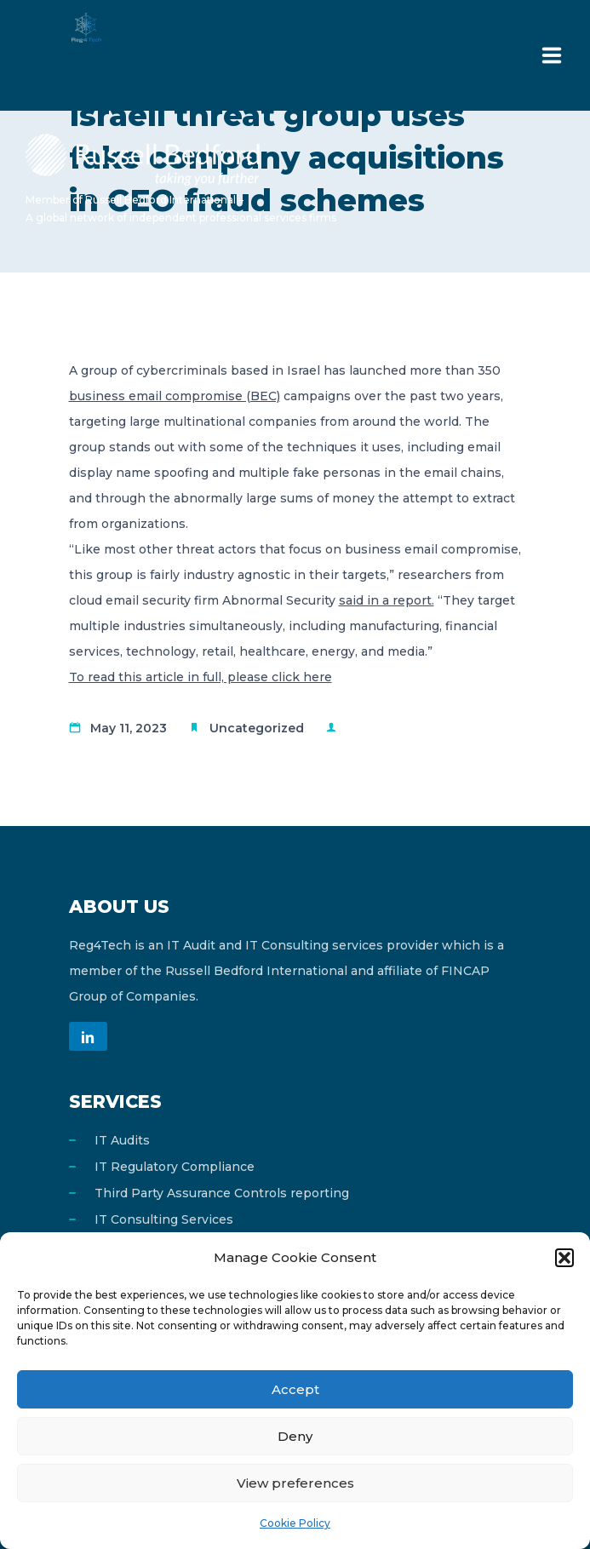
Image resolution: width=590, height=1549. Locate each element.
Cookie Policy (295, 1523)
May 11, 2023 (128, 728)
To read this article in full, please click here (200, 677)
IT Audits (122, 1140)
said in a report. (386, 600)
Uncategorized (256, 728)
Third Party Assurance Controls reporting (222, 1193)
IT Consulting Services (164, 1219)
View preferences (295, 1483)
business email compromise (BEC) (174, 396)
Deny (295, 1436)
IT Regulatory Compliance (175, 1166)
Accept (295, 1389)
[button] (564, 1257)
